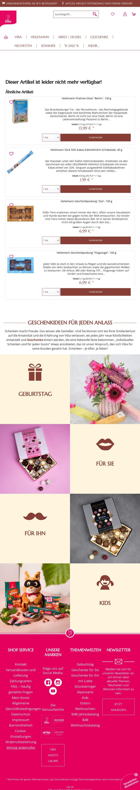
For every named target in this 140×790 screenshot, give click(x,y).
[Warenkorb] (134, 14)
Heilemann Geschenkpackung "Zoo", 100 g (86, 201)
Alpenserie (85, 692)
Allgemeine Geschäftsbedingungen (20, 706)
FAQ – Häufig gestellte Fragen (21, 689)
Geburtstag (85, 664)
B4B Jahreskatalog (85, 714)
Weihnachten (85, 709)
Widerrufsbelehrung (20, 742)
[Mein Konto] (125, 14)
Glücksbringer (85, 686)
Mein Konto (21, 697)
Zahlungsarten (21, 681)
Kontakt (21, 664)
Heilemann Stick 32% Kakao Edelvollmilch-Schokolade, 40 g (86, 150)
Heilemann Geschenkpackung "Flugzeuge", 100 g (86, 252)
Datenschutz (20, 714)
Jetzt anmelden (118, 707)
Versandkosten (62, 779)
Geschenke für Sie (85, 670)
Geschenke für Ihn (85, 675)
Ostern (85, 703)
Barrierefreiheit (20, 725)
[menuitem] (76, 14)
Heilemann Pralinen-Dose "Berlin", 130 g (86, 98)
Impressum (21, 720)
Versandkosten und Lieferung (21, 673)
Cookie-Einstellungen (20, 734)
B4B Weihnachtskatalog (85, 723)
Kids (85, 697)
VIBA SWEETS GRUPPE (53, 755)
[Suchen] (95, 14)
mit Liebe (85, 681)
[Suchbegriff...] (76, 14)
